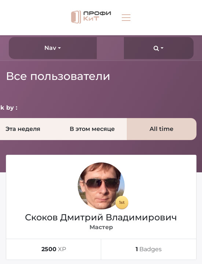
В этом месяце (92, 128)
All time (161, 128)
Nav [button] (50, 47)
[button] (159, 48)
